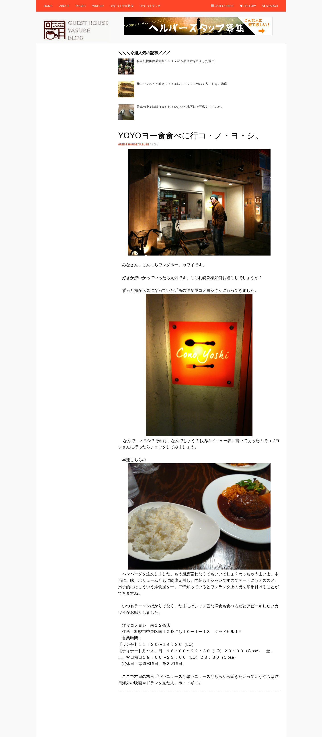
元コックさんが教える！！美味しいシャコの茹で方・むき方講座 (182, 84)
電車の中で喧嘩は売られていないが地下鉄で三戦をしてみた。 (180, 107)
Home (48, 6)
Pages (81, 6)
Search (270, 6)
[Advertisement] (199, 127)
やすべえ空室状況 (121, 6)
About (64, 6)
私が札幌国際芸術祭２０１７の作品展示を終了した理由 (176, 61)
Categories (222, 6)
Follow (248, 6)
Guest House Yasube (133, 144)
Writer (98, 6)
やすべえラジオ (150, 6)
